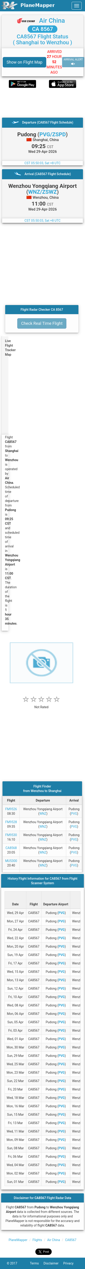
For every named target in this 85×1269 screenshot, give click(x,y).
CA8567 (70, 1240)
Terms (37, 1263)
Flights (37, 1240)
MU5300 (11, 861)
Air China (52, 20)
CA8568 (11, 848)
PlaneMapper (18, 1240)
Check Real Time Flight (42, 323)
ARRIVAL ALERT (73, 62)
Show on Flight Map (24, 62)
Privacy (70, 1263)
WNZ (42, 813)
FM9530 (11, 835)
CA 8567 (42, 29)
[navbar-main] (77, 6)
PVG (74, 813)
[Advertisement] (42, 102)
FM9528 (11, 822)
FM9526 (11, 809)
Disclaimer (53, 1263)
